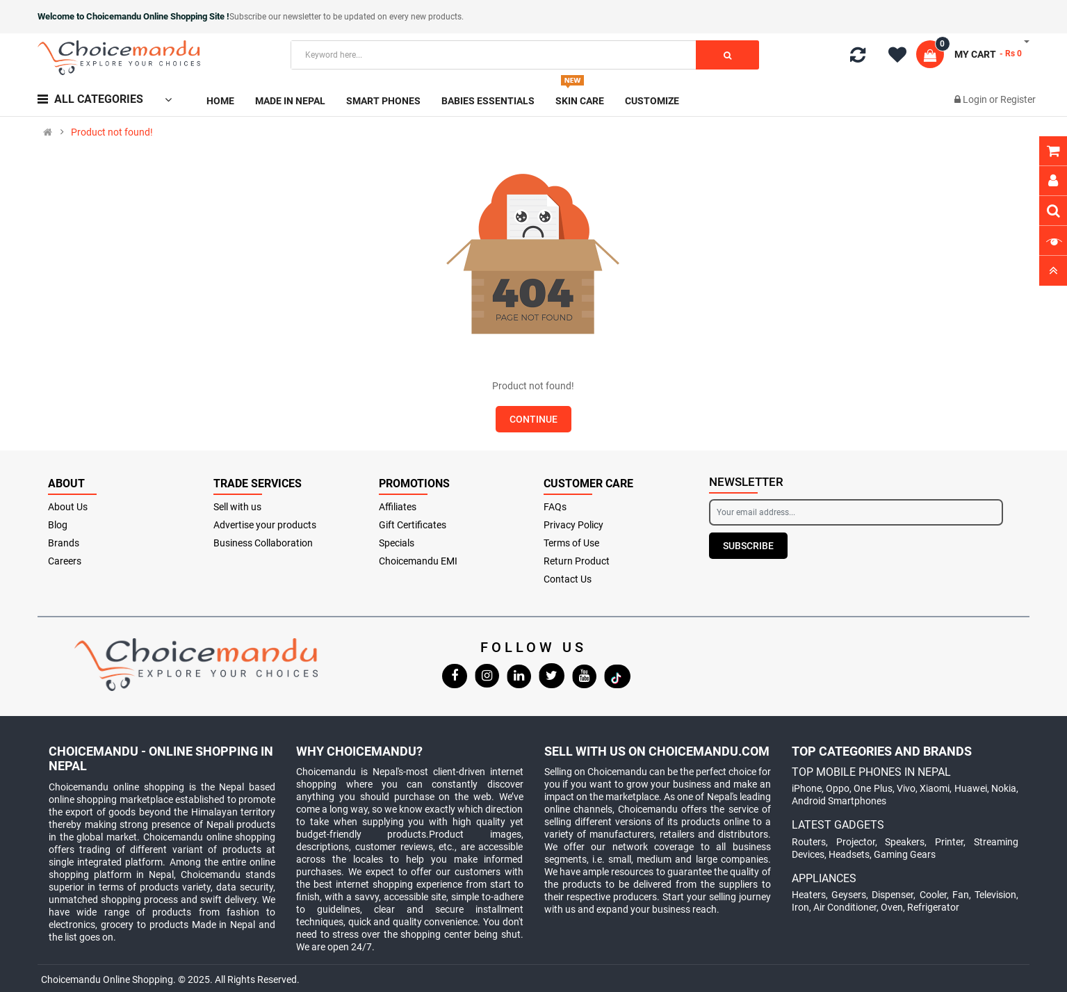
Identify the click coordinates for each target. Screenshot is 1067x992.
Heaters (809, 894)
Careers (64, 561)
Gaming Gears (905, 854)
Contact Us (568, 579)
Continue (533, 419)
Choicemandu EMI (418, 561)
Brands (63, 542)
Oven (892, 907)
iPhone (807, 788)
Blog (57, 524)
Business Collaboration (263, 542)
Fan (960, 894)
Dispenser (892, 894)
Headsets (849, 854)
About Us (68, 506)
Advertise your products (264, 524)
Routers (809, 841)
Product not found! (112, 132)
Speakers (905, 841)
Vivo (906, 788)
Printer (949, 841)
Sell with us (237, 506)
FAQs (555, 506)
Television (995, 894)
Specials (396, 542)
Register (1018, 99)
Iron (800, 907)
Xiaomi (935, 788)
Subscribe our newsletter (276, 17)
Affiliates (397, 506)
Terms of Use (571, 542)
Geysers (848, 894)
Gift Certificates (412, 524)
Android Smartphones (839, 800)
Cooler (933, 894)
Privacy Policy (573, 524)
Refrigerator (933, 907)
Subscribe (748, 545)
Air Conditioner (845, 907)
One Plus (873, 788)
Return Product (577, 561)
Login (976, 99)
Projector (855, 841)
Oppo (837, 788)
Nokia (1003, 788)
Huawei (970, 788)
